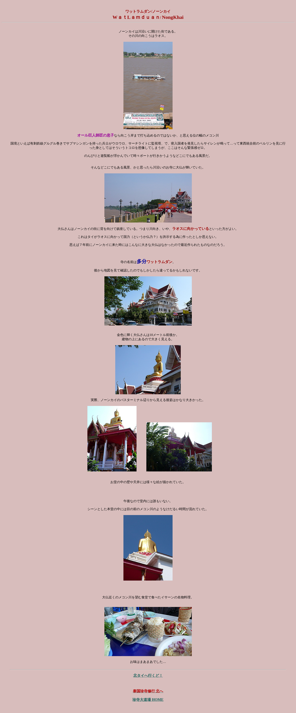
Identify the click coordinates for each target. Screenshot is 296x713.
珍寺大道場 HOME (148, 700)
